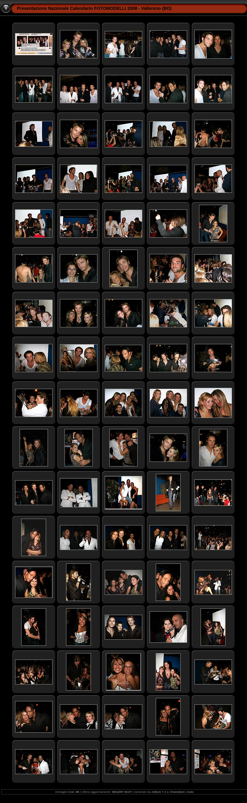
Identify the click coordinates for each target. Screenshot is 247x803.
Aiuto (190, 791)
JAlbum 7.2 (158, 791)
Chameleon (177, 791)
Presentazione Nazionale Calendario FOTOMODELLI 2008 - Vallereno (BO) (94, 8)
